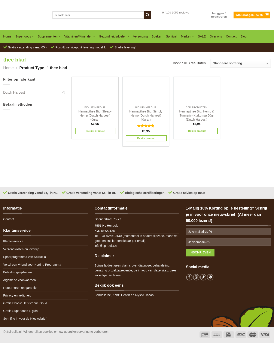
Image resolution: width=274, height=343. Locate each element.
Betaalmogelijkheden (17, 272)
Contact (231, 36)
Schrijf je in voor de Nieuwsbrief (24, 318)
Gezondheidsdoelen (114, 36)
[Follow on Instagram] (196, 277)
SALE (202, 36)
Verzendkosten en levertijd (21, 249)
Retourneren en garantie (20, 287)
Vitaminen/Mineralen (79, 36)
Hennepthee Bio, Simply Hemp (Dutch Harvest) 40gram (145, 115)
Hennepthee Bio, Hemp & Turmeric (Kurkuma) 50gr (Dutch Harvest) (196, 115)
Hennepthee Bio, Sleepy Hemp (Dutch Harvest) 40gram (95, 115)
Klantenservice (13, 241)
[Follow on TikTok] (203, 277)
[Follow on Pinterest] (210, 277)
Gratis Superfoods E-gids (20, 311)
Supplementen (49, 36)
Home (7, 36)
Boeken (157, 36)
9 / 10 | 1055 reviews (175, 12)
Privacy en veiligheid (17, 295)
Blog (243, 36)
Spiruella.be (103, 295)
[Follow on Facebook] (189, 277)
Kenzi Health (121, 295)
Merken (187, 36)
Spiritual (171, 36)
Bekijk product (95, 131)
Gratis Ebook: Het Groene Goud (25, 303)
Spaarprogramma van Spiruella (24, 257)
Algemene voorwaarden (19, 280)
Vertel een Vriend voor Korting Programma (32, 264)
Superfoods (24, 36)
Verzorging (140, 36)
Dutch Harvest (14, 92)
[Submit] (147, 15)
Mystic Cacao (144, 295)
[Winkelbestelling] (240, 63)
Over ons (216, 36)
